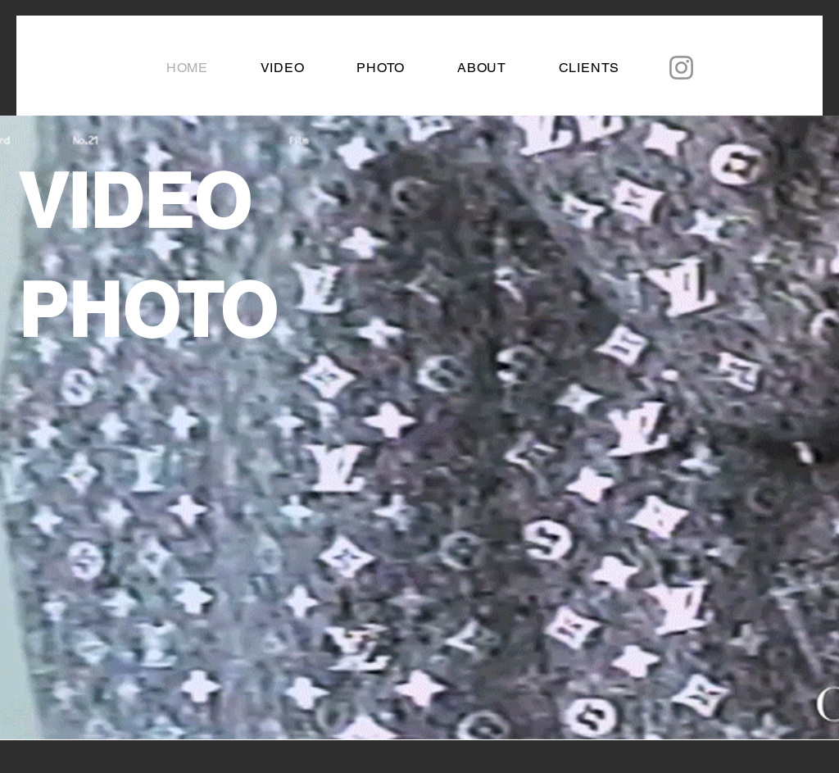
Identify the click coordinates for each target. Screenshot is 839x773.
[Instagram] (681, 68)
